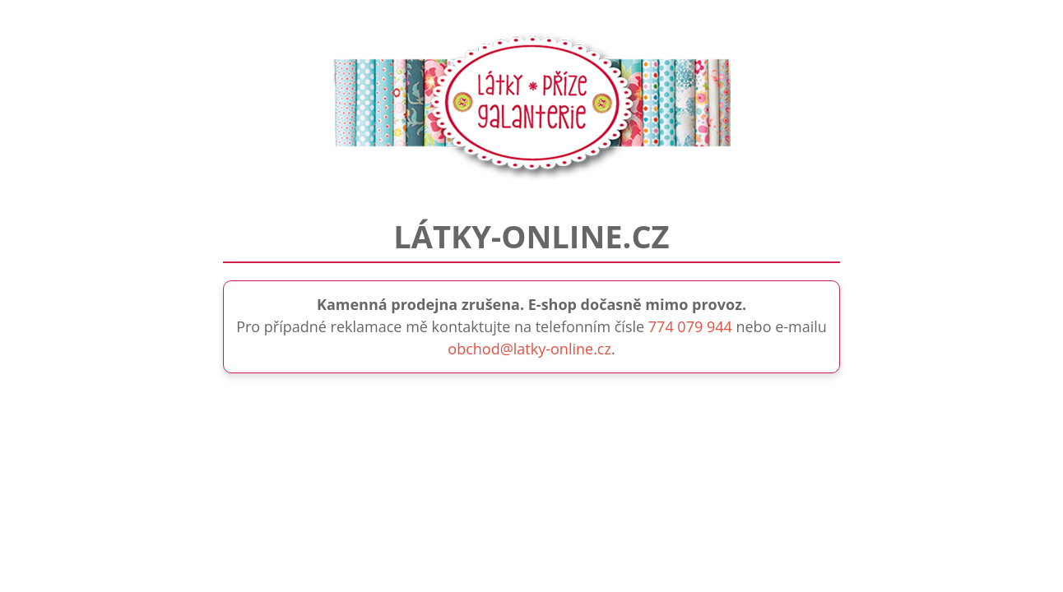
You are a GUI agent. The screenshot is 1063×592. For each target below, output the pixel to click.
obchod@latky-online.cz (529, 348)
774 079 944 (690, 326)
